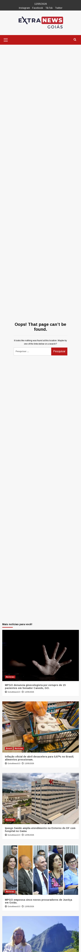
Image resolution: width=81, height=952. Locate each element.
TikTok (49, 7)
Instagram (24, 7)
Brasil (9, 748)
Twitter (58, 7)
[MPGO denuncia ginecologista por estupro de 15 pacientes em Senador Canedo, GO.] (40, 655)
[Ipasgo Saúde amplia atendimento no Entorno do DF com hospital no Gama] (40, 798)
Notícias (10, 677)
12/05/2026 (29, 692)
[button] (5, 39)
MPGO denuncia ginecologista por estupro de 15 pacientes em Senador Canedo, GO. (35, 686)
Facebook (37, 7)
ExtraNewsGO (14, 692)
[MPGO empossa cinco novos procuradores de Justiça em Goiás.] (40, 870)
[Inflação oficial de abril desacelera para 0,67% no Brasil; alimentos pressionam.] (40, 727)
